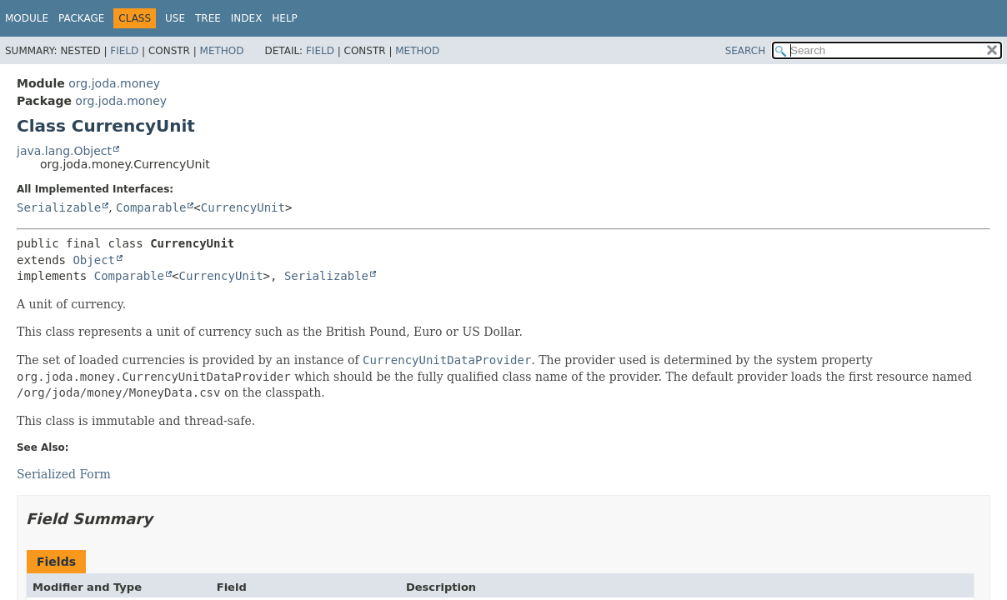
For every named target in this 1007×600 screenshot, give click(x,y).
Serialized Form (64, 474)
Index (247, 18)
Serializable (59, 207)
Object (94, 260)
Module (26, 18)
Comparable (151, 207)
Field (124, 51)
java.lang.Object (64, 151)
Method (222, 51)
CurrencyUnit (243, 207)
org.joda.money (114, 83)
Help (285, 18)
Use (175, 18)
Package (81, 18)
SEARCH (745, 51)
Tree (208, 18)
